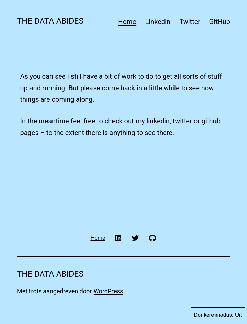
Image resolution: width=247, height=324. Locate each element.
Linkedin (157, 22)
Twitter (189, 22)
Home (127, 22)
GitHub (219, 22)
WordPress (108, 291)
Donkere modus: (218, 315)
